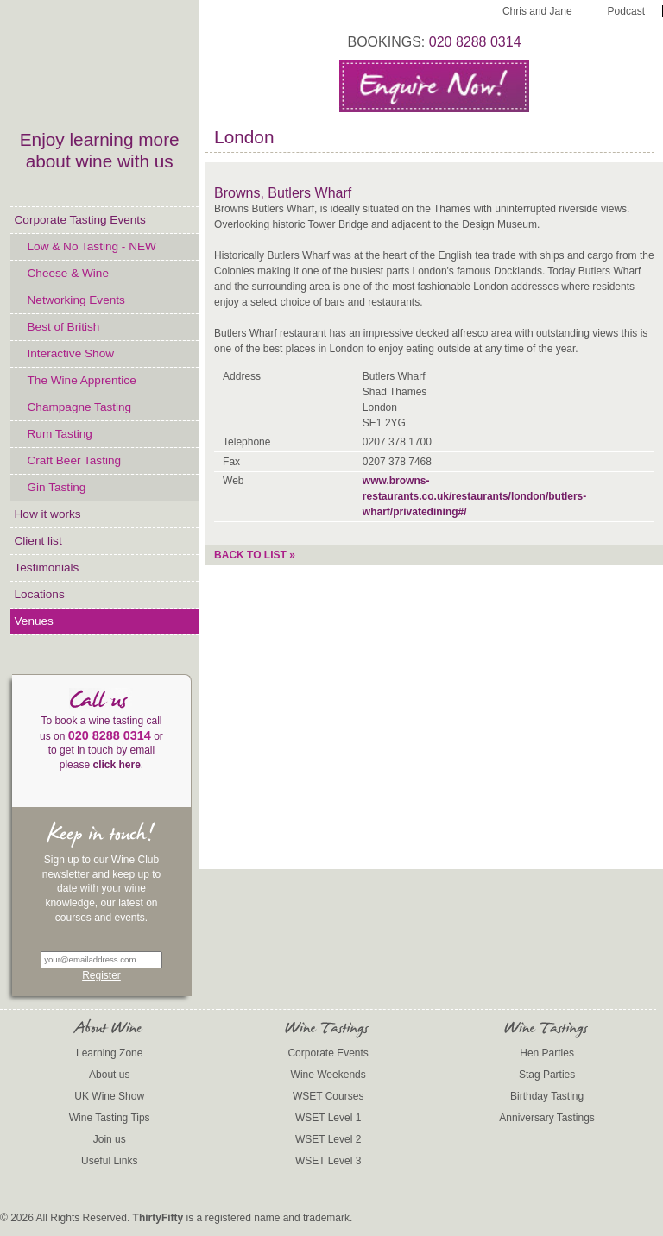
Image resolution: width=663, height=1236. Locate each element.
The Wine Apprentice (82, 380)
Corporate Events (327, 1053)
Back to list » (254, 555)
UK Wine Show (109, 1096)
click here (116, 765)
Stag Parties (547, 1075)
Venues (34, 621)
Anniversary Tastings (547, 1118)
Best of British (64, 326)
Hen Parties (547, 1053)
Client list (38, 540)
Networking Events (76, 299)
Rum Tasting (60, 433)
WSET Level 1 (328, 1118)
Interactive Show (71, 353)
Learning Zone (109, 1053)
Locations (40, 594)
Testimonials (47, 567)
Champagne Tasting (80, 406)
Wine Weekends (328, 1075)
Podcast (626, 11)
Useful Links (109, 1161)
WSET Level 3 (328, 1161)
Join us (109, 1139)
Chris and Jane (537, 11)
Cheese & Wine (68, 273)
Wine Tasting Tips (109, 1118)
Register (101, 975)
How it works (48, 514)
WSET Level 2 (328, 1139)
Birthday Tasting (547, 1096)
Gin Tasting (57, 487)
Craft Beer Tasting (75, 460)
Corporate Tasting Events (80, 219)
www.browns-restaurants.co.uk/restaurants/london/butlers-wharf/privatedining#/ (474, 496)
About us (109, 1075)
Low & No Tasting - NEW (92, 246)
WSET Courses (328, 1096)
